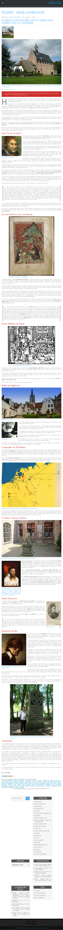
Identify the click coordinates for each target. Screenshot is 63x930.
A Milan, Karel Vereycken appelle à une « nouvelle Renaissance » (43, 865)
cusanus (45, 782)
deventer (50, 782)
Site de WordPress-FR (40, 897)
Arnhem (34, 780)
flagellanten (10, 783)
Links (36, 838)
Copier (36, 811)
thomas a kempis (29, 786)
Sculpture (37, 852)
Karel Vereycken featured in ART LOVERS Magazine (43, 868)
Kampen (59, 783)
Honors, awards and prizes (41, 831)
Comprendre (10, 779)
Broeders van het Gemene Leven (28, 782)
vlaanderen (54, 786)
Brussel (40, 782)
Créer (36, 815)
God (33, 783)
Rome (16, 786)
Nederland (48, 784)
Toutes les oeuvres (39, 854)
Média (36, 842)
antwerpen (28, 780)
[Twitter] (2, 775)
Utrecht (42, 786)
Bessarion (11, 782)
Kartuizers (4, 784)
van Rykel (47, 786)
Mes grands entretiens (40, 845)
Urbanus (37, 786)
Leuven (24, 784)
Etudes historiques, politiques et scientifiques (43, 820)
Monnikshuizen (40, 784)
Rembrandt (58, 784)
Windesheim (11, 787)
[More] (11, 775)
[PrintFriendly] (8, 775)
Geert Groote (27, 783)
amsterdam (21, 780)
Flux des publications (40, 893)
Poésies (36, 849)
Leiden (19, 784)
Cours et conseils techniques (42, 813)
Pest (53, 784)
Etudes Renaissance (19, 779)
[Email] (6, 775)
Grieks (37, 783)
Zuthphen (17, 787)
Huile (36, 833)
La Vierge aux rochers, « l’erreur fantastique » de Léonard (21, 909)
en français (12, 89)
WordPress (46, 928)
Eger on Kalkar (57, 782)
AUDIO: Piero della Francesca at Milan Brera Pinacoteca (43, 872)
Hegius (48, 783)
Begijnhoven (46, 780)
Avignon (39, 780)
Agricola (15, 780)
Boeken (17, 782)
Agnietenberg (8, 780)
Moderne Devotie (31, 784)
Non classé (37, 847)
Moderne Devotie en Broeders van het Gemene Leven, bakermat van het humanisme (27, 21)
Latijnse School (12, 784)
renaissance (5, 786)
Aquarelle (37, 801)
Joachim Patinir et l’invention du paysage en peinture (21, 897)
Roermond (11, 786)
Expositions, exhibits (40, 826)
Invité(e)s (37, 835)
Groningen (42, 783)
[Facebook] (4, 775)
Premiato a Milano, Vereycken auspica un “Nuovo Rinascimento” (43, 876)
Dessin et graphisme (40, 818)
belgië (51, 780)
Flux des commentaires (40, 895)
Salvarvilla (21, 786)
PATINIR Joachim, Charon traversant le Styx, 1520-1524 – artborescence (21, 894)
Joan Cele (53, 783)
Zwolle (22, 787)
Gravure (36, 828)
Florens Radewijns (19, 783)
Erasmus (4, 783)
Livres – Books (38, 840)
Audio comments (39, 804)
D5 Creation (35, 928)
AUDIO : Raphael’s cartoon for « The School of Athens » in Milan (43, 879)
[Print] (9, 775)
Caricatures (37, 806)
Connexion (37, 890)
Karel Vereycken (15, 17)
